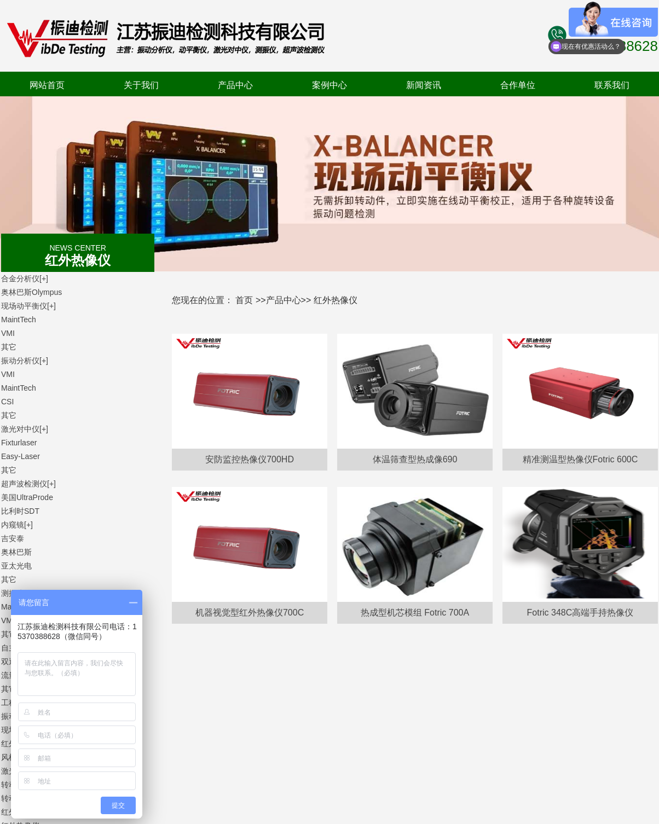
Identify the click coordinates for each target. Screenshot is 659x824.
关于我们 (141, 85)
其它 (8, 347)
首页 (244, 300)
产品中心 (235, 85)
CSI (7, 401)
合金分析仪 (24, 278)
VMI (8, 333)
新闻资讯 (423, 85)
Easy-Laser (20, 456)
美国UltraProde (27, 497)
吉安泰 (12, 538)
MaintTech (18, 319)
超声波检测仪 (28, 483)
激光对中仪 (24, 429)
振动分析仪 (24, 360)
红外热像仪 (335, 300)
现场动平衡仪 (28, 305)
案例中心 (329, 85)
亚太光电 (16, 565)
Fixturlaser (19, 442)
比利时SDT (20, 511)
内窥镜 (17, 524)
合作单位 (517, 85)
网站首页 (47, 85)
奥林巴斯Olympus (31, 292)
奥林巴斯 (16, 552)
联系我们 (611, 85)
